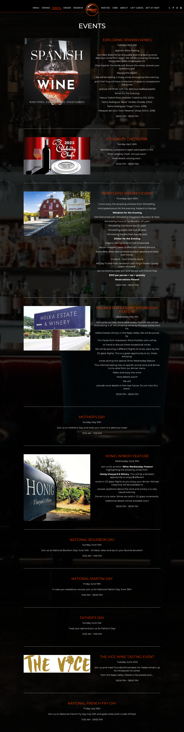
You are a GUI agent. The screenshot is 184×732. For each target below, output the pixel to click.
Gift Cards (136, 8)
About (124, 8)
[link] (92, 9)
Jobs (115, 8)
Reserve (78, 8)
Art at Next (153, 8)
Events (56, 8)
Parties (105, 8)
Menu (36, 8)
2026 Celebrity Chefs (119, 154)
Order (67, 8)
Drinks (46, 8)
